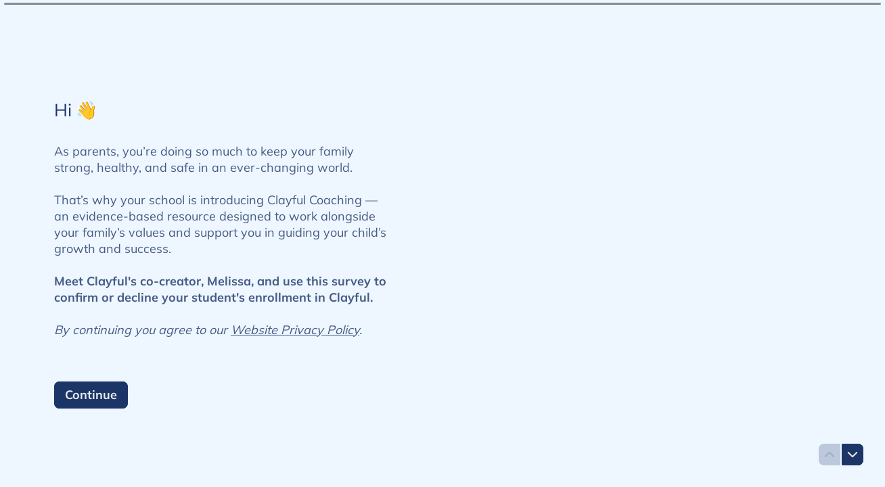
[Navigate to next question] (852, 454)
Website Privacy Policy (295, 330)
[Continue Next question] (91, 395)
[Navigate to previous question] (829, 454)
